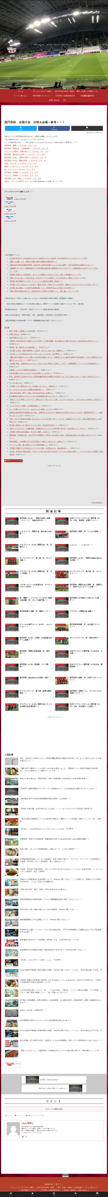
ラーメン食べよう (16, 383)
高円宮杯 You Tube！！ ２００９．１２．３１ (22, 178)
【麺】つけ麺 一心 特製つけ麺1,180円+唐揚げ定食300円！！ (33, 262)
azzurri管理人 (27, 1123)
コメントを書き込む (54, 1109)
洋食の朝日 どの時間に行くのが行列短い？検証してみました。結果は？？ (37, 441)
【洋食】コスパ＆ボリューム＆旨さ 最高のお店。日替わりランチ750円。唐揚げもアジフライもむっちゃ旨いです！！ (53, 284)
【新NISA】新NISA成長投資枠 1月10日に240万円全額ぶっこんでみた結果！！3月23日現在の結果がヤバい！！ (51, 265)
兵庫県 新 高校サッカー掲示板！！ (23, 347)
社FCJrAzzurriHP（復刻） (46, 1187)
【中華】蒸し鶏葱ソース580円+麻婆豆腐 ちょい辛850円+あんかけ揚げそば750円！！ (41, 288)
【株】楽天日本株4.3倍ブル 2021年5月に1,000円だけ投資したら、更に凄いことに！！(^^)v (44, 291)
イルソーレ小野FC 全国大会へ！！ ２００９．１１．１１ (26, 151)
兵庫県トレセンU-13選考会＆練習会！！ (24, 370)
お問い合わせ (14, 334)
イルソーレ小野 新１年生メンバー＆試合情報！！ (28, 445)
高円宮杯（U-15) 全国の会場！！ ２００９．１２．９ (25, 160)
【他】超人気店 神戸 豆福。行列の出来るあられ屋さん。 (31, 393)
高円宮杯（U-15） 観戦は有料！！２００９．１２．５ (25, 157)
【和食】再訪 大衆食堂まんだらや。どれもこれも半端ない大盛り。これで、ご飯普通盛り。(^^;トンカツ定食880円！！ (54, 364)
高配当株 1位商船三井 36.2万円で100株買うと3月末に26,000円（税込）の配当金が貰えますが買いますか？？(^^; (52, 435)
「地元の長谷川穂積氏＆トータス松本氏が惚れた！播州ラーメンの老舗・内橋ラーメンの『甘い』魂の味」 (45, 304)
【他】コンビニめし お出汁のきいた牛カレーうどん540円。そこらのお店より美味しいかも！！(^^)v (47, 278)
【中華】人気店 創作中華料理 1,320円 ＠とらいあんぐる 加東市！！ (37, 351)
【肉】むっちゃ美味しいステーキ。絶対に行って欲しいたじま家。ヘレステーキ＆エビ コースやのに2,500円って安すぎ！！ (56, 399)
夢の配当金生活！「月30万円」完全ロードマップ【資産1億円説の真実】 (32, 309)
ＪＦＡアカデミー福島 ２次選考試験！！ (25, 406)
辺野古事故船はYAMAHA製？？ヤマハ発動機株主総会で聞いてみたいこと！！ (34, 320)
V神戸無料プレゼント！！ (19, 338)
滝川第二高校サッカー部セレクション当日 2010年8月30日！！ (33, 425)
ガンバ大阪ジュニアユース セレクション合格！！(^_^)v (30, 409)
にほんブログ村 (15, 199)
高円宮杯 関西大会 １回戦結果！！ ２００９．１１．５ (26, 148)
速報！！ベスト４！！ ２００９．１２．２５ (21, 166)
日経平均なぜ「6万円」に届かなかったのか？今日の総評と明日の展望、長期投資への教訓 (39, 298)
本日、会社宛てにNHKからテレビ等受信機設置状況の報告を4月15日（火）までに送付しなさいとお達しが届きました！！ (54, 377)
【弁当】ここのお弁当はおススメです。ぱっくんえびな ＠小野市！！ (35, 354)
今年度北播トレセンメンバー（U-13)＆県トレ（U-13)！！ (30, 373)
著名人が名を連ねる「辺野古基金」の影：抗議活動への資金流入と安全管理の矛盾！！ (37, 315)
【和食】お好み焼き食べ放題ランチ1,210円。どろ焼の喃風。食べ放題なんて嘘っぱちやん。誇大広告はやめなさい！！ (53, 341)
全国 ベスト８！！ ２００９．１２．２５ (20, 163)
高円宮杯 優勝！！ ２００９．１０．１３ (20, 145)
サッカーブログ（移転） (26, 1187)
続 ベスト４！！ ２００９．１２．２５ (19, 169)
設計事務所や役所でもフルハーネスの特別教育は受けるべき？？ (33, 396)
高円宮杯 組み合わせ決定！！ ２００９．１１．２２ (24, 154)
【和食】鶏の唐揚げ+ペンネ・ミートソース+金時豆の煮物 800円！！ (35, 281)
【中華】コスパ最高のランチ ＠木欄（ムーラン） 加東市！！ (33, 386)
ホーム (13, 1187)
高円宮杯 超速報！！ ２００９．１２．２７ (21, 172)
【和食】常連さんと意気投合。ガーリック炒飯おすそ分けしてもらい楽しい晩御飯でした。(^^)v (45, 274)
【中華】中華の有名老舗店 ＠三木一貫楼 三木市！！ (30, 432)
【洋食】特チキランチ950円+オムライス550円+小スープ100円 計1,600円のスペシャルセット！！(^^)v (48, 258)
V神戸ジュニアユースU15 (13, 460)
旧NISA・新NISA (70, 1190)
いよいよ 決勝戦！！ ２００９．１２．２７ (21, 175)
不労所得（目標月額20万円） (51, 1190)
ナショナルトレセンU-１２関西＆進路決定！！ (26, 389)
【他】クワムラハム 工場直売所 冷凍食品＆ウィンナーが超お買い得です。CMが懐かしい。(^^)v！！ (48, 428)
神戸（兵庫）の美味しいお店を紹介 (22, 331)
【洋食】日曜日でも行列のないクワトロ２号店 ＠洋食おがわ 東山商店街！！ (39, 448)
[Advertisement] (54, 112)
